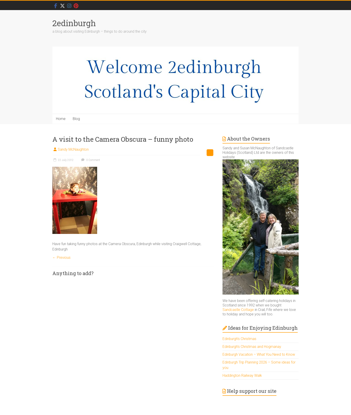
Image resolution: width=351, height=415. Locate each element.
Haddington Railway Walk (242, 375)
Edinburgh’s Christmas (239, 339)
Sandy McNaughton (73, 149)
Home (61, 119)
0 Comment (90, 160)
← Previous (61, 257)
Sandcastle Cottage (238, 310)
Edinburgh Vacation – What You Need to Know (259, 354)
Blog (76, 119)
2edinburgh (74, 23)
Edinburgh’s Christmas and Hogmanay (252, 346)
